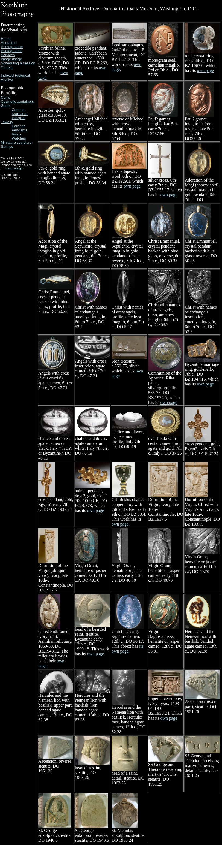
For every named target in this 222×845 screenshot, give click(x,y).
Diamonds (20, 114)
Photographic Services (11, 53)
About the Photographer (12, 45)
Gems (6, 106)
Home (6, 39)
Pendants (19, 130)
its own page (127, 648)
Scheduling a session (18, 63)
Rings (16, 134)
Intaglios (18, 118)
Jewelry (7, 122)
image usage (13, 168)
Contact (7, 67)
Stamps (7, 146)
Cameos (18, 110)
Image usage (11, 59)
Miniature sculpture (16, 142)
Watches (19, 138)
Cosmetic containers (17, 101)
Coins (5, 97)
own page (205, 70)
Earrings (18, 126)
